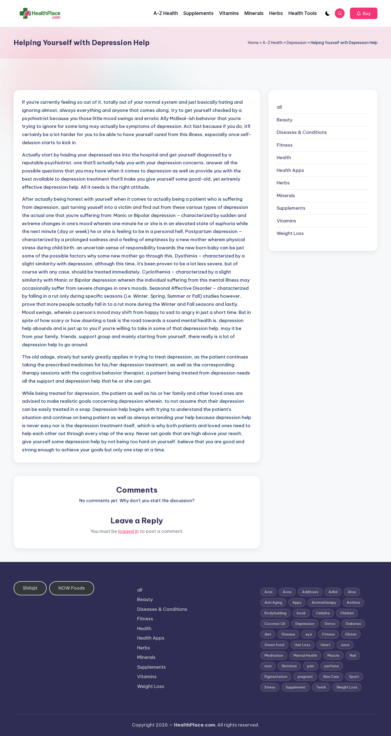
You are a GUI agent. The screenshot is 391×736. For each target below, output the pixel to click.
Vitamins (286, 221)
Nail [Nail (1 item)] (353, 655)
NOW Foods (71, 588)
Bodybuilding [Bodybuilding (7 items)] (275, 613)
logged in (128, 531)
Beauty (284, 120)
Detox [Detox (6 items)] (330, 623)
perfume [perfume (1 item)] (331, 666)
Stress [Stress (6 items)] (269, 687)
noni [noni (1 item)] (268, 666)
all (279, 107)
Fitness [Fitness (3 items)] (328, 634)
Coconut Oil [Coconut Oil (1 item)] (274, 623)
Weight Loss (290, 233)
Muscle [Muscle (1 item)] (333, 655)
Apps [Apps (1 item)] (296, 602)
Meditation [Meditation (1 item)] (273, 655)
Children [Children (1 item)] (347, 613)
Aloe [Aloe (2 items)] (352, 592)
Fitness (285, 145)
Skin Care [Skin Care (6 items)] (331, 676)
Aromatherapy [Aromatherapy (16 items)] (324, 602)
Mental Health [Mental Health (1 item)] (305, 655)
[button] (363, 13)
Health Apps (290, 170)
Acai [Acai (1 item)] (268, 592)
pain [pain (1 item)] (310, 666)
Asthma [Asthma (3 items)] (353, 602)
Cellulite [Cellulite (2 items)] (323, 613)
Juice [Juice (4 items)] (345, 645)
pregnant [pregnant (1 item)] (305, 676)
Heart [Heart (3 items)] (325, 645)
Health (284, 158)
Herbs (283, 183)
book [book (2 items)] (301, 613)
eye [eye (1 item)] (308, 634)
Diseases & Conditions (302, 132)
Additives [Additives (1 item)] (310, 592)
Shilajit (30, 588)
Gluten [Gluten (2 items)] (351, 634)
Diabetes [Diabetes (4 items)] (353, 623)
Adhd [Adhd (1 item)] (333, 592)
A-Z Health (273, 42)
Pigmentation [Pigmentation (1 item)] (275, 676)
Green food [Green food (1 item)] (274, 645)
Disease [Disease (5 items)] (288, 634)
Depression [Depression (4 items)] (304, 623)
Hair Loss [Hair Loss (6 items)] (302, 645)
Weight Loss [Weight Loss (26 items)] (346, 687)
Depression (297, 42)
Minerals (286, 196)
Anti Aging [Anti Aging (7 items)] (273, 602)
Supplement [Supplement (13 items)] (296, 687)
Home (253, 42)
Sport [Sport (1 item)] (354, 676)
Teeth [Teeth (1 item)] (321, 687)
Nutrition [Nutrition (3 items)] (289, 666)
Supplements (291, 208)
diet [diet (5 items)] (267, 634)
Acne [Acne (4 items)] (287, 592)
